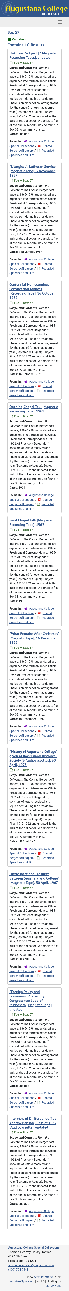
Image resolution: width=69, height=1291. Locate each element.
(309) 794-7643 (18, 1269)
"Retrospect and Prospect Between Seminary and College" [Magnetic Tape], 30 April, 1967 (34, 878)
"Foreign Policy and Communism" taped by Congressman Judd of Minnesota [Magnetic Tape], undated (30, 1000)
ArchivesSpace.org (22, 1281)
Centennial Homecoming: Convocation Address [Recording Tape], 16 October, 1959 (32, 291)
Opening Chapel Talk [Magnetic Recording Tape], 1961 (33, 409)
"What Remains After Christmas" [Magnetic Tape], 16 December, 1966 (34, 638)
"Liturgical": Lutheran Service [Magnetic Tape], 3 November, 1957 (32, 171)
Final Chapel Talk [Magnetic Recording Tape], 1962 (30, 522)
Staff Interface (43, 1277)
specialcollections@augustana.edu (31, 1265)
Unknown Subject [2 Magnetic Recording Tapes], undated (32, 55)
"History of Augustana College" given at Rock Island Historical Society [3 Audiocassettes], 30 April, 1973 (33, 758)
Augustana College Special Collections (33, 1247)
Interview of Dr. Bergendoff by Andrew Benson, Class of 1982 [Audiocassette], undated (32, 1123)
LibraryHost (53, 1286)
